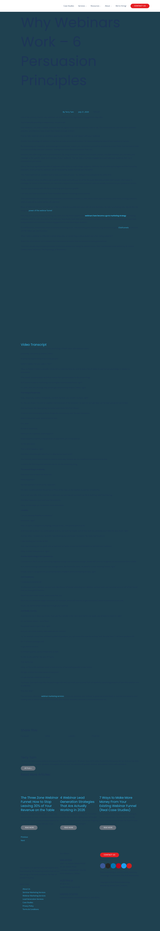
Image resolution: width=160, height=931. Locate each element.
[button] (140, 6)
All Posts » (28, 768)
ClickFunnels (123, 227)
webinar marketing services (52, 696)
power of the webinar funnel (40, 210)
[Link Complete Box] (40, 804)
